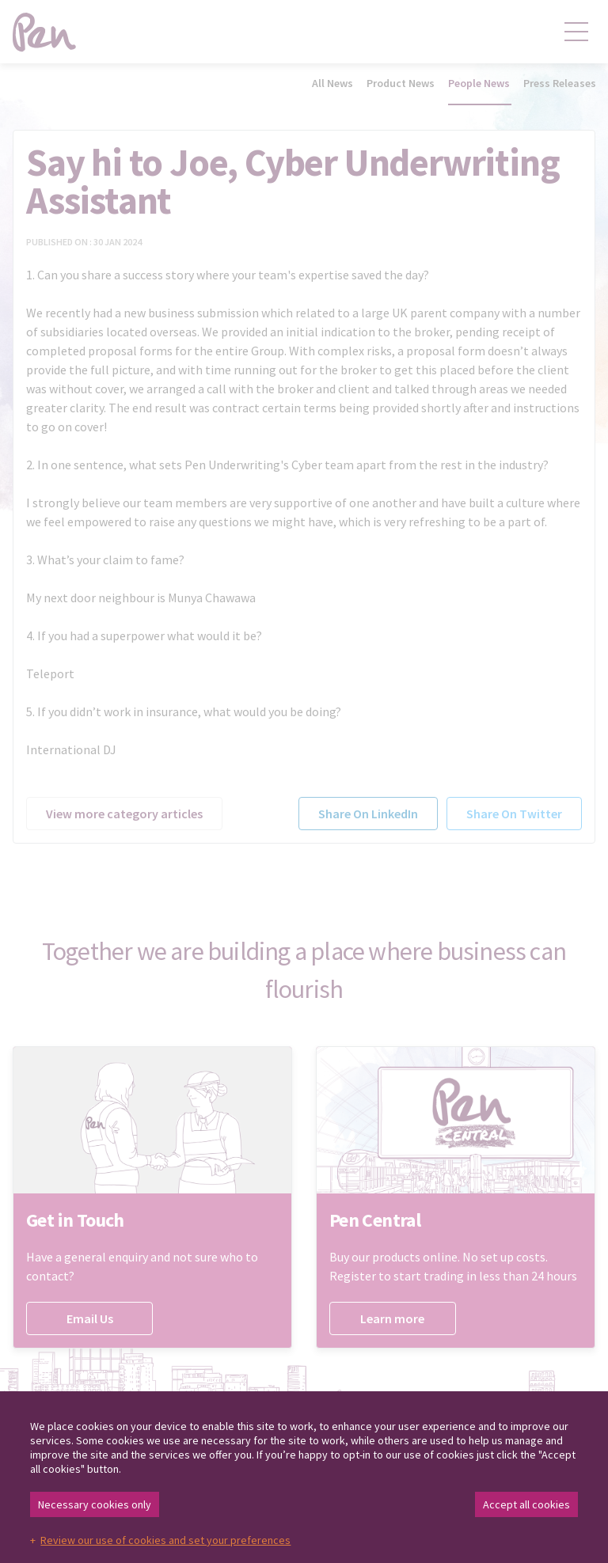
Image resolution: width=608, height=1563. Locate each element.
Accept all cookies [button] (526, 1504)
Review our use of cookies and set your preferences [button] (165, 1540)
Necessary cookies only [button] (94, 1504)
